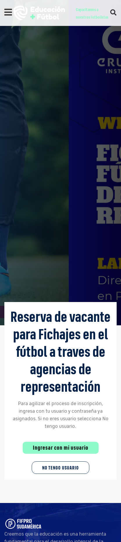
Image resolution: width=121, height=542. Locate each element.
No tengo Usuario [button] (60, 468)
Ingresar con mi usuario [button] (60, 447)
